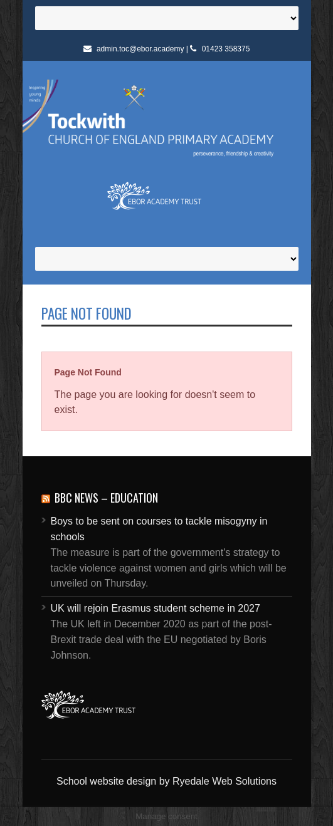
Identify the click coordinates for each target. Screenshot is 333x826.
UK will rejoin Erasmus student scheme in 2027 (155, 608)
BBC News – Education (106, 497)
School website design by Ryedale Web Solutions (166, 781)
